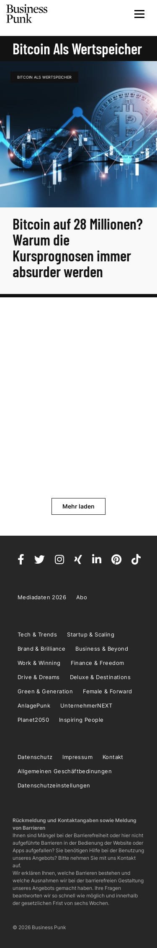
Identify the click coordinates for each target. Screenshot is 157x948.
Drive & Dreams (39, 677)
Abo (81, 597)
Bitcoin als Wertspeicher (44, 77)
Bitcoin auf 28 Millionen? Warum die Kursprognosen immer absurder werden (78, 247)
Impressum (77, 757)
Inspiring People (81, 719)
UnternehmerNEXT (86, 705)
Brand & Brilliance (41, 648)
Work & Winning (39, 662)
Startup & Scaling (90, 634)
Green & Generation (45, 691)
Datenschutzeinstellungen (54, 785)
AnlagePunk (34, 705)
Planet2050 (33, 719)
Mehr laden (78, 506)
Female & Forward (107, 691)
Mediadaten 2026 (42, 597)
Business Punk (27, 13)
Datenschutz (35, 757)
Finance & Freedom (97, 662)
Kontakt (113, 757)
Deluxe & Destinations (100, 677)
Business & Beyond (101, 648)
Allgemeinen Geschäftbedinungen (65, 771)
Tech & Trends (37, 634)
